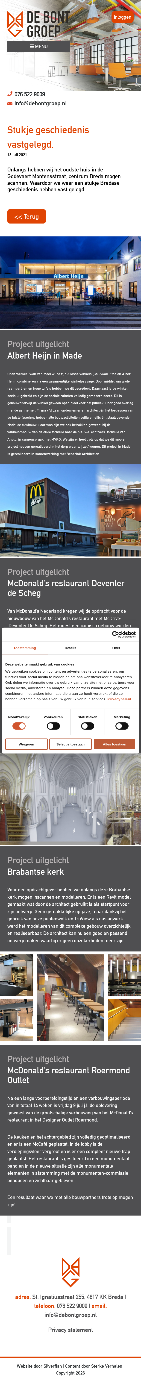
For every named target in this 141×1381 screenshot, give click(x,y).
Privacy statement (70, 1329)
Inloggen (122, 17)
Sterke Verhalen (106, 1366)
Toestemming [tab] (25, 648)
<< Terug (26, 216)
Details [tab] (70, 648)
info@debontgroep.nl (41, 103)
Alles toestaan (114, 744)
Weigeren (26, 744)
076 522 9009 (30, 94)
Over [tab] (116, 648)
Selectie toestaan (70, 744)
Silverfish (53, 1366)
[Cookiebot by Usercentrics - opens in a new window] (115, 634)
